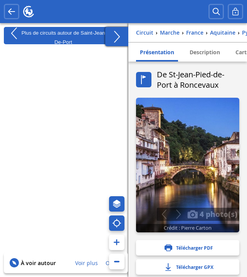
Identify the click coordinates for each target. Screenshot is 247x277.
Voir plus (86, 263)
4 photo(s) (212, 214)
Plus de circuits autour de (63, 35)
